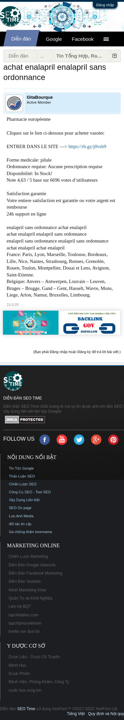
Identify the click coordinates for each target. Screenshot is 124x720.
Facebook (83, 39)
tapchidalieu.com (23, 615)
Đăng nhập (105, 5)
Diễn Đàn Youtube (25, 581)
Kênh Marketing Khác (28, 590)
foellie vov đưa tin (24, 631)
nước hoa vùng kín (25, 690)
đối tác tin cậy (20, 524)
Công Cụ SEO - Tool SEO (30, 492)
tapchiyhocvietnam (25, 623)
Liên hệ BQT (20, 606)
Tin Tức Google (21, 468)
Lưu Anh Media (21, 516)
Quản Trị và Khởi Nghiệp (30, 598)
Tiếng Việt (76, 713)
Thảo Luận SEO (22, 476)
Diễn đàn (21, 38)
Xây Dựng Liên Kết (24, 500)
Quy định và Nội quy (106, 713)
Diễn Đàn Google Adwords (32, 565)
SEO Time (26, 709)
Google (54, 39)
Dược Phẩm (19, 673)
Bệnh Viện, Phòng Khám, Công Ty (39, 682)
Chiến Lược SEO (23, 484)
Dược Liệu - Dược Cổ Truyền (34, 657)
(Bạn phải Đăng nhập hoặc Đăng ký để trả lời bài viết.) (77, 352)
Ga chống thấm (21, 532)
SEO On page (20, 508)
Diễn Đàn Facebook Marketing (35, 573)
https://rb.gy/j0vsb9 (87, 146)
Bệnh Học (17, 665)
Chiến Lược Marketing (28, 556)
